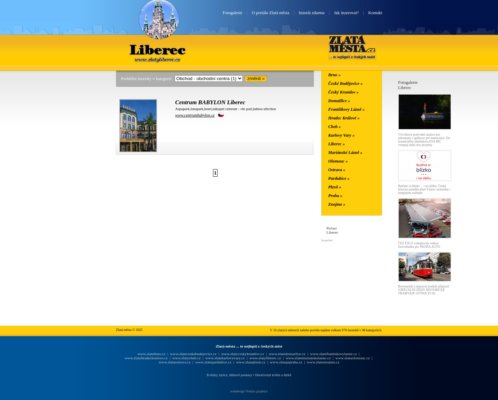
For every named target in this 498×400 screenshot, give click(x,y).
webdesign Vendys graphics (249, 391)
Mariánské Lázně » (345, 152)
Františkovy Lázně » (346, 109)
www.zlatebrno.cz (151, 354)
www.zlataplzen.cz (251, 362)
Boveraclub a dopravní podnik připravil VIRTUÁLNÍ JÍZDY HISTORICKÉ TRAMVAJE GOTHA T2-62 (423, 290)
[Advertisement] (74, 183)
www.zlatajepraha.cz (286, 362)
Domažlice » (339, 100)
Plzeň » (334, 187)
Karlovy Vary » (341, 135)
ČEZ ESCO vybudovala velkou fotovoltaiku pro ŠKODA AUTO (419, 245)
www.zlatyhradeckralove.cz (145, 358)
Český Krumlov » (343, 92)
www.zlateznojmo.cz (323, 362)
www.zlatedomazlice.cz (287, 354)
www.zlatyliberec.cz (265, 358)
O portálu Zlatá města (270, 12)
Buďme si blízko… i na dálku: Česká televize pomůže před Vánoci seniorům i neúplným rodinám (424, 189)
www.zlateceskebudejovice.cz (193, 354)
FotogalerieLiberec (408, 85)
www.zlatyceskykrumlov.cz (242, 354)
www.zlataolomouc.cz (352, 358)
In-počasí (326, 240)
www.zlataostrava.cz (174, 362)
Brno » (334, 74)
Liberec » (336, 144)
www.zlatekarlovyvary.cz (225, 358)
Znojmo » (336, 204)
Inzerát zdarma (311, 12)
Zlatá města (352, 47)
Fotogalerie (232, 12)
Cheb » (334, 126)
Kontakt (375, 12)
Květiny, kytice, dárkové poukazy (229, 375)
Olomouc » (338, 161)
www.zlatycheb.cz (186, 358)
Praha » (335, 195)
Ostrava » (336, 169)
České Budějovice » (345, 83)
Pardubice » (339, 178)
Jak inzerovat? (346, 12)
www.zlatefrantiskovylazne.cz (333, 354)
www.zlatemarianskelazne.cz (308, 358)
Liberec (159, 49)
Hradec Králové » (344, 118)
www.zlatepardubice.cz (213, 362)
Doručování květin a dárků (273, 375)
